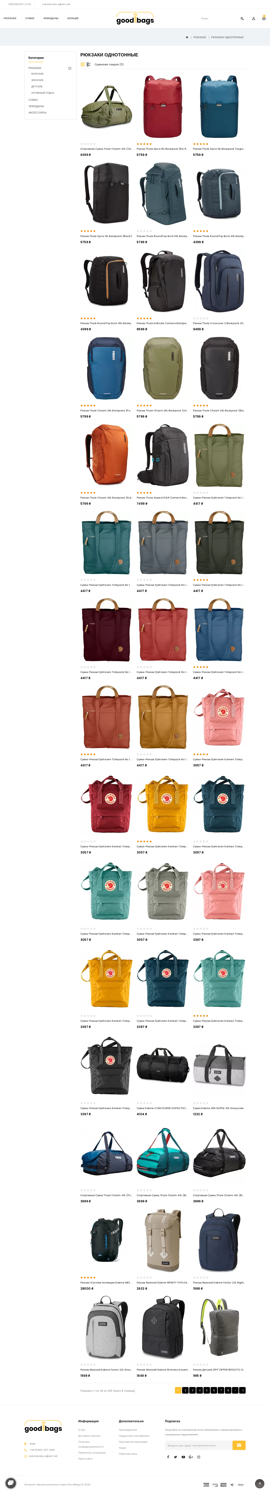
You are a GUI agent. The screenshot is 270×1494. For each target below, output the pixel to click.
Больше (73, 18)
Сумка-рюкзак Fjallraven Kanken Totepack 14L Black (113, 1108)
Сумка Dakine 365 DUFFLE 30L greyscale (218, 1108)
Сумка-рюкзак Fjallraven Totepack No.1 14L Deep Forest (228, 585)
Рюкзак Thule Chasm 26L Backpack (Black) (220, 410)
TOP (259, 1483)
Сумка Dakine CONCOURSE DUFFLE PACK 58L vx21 (168, 1108)
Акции (122, 1448)
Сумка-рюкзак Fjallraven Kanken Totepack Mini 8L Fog (171, 934)
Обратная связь (128, 1454)
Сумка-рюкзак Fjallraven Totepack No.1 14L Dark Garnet (115, 672)
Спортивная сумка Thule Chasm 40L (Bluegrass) (167, 1195)
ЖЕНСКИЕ (37, 80)
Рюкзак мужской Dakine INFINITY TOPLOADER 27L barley (171, 1282)
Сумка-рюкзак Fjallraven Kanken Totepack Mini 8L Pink (227, 759)
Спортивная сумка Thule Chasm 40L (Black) (221, 1195)
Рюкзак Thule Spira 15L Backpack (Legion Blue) (223, 149)
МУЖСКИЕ (37, 73)
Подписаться (239, 1445)
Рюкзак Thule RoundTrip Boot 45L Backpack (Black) (113, 323)
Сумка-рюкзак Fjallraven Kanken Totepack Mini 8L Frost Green (119, 934)
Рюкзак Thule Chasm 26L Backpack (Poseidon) (110, 410)
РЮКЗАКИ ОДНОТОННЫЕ (227, 37)
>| (243, 1390)
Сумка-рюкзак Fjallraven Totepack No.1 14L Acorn (168, 759)
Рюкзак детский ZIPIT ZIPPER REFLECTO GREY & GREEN (226, 1369)
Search (242, 18)
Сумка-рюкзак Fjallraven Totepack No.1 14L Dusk (167, 585)
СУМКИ (29, 18)
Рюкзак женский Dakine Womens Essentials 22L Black (171, 1369)
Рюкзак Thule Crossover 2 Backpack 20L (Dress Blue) (227, 323)
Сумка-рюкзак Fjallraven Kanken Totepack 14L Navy (169, 1021)
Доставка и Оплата (89, 1436)
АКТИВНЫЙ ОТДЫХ (42, 93)
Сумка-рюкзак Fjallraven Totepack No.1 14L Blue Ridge (227, 672)
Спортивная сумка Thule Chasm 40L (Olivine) (109, 149)
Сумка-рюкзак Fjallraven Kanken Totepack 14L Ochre (114, 1021)
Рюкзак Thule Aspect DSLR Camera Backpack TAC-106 (171, 497)
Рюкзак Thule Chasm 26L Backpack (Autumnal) (110, 497)
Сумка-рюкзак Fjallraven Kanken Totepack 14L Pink (225, 934)
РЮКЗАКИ (10, 18)
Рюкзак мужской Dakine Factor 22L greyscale (109, 1369)
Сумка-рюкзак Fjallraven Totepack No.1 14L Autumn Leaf (115, 759)
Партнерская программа (133, 1442)
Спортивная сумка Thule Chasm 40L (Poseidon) (110, 1195)
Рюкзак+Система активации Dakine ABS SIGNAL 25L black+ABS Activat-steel (128, 1282)
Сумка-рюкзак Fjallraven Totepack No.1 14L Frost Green (115, 585)
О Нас (81, 1430)
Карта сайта (85, 1458)
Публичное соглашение (92, 1452)
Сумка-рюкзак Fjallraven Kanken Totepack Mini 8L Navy (228, 846)
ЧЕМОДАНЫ (50, 18)
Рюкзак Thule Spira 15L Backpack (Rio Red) (164, 149)
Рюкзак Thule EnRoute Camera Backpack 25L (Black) (170, 323)
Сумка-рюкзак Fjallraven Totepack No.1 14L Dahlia (168, 672)
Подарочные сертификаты (134, 1436)
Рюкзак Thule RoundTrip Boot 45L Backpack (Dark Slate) (229, 236)
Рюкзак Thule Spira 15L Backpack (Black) (106, 236)
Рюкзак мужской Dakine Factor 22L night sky (221, 1282)
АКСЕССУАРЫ (37, 112)
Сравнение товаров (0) (109, 64)
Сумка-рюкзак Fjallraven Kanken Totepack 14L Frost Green (230, 1021)
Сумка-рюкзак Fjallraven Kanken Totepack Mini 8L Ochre (173, 846)
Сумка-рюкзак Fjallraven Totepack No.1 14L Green (224, 497)
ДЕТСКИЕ (37, 86)
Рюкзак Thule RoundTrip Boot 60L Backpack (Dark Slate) (172, 236)
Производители (128, 1430)
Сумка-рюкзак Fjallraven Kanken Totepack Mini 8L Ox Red (116, 846)
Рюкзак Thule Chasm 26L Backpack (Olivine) (165, 410)
